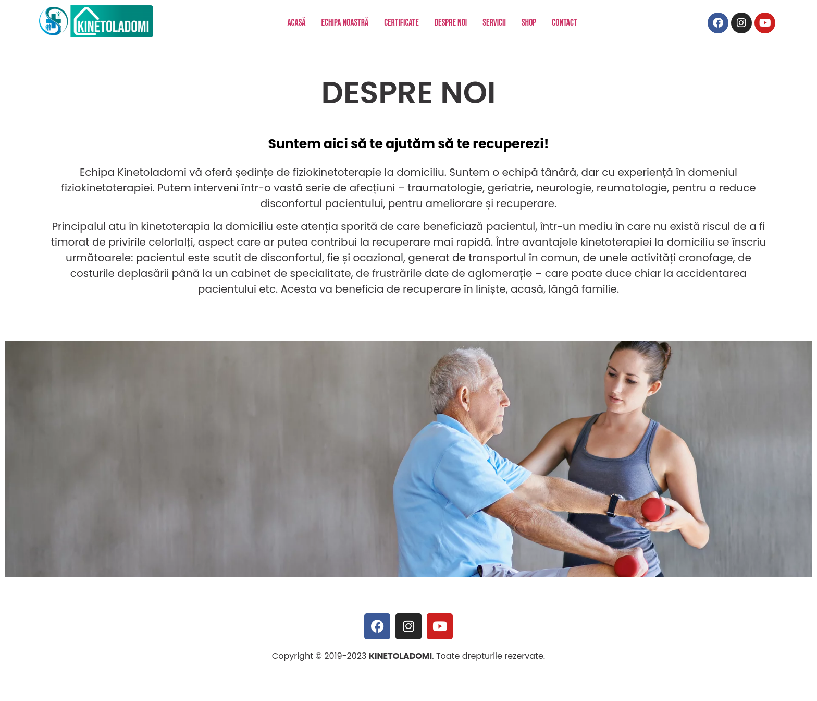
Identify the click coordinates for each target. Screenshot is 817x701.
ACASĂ (296, 22)
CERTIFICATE (401, 22)
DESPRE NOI (451, 22)
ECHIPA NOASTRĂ (345, 22)
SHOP (529, 22)
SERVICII (494, 22)
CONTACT (564, 22)
